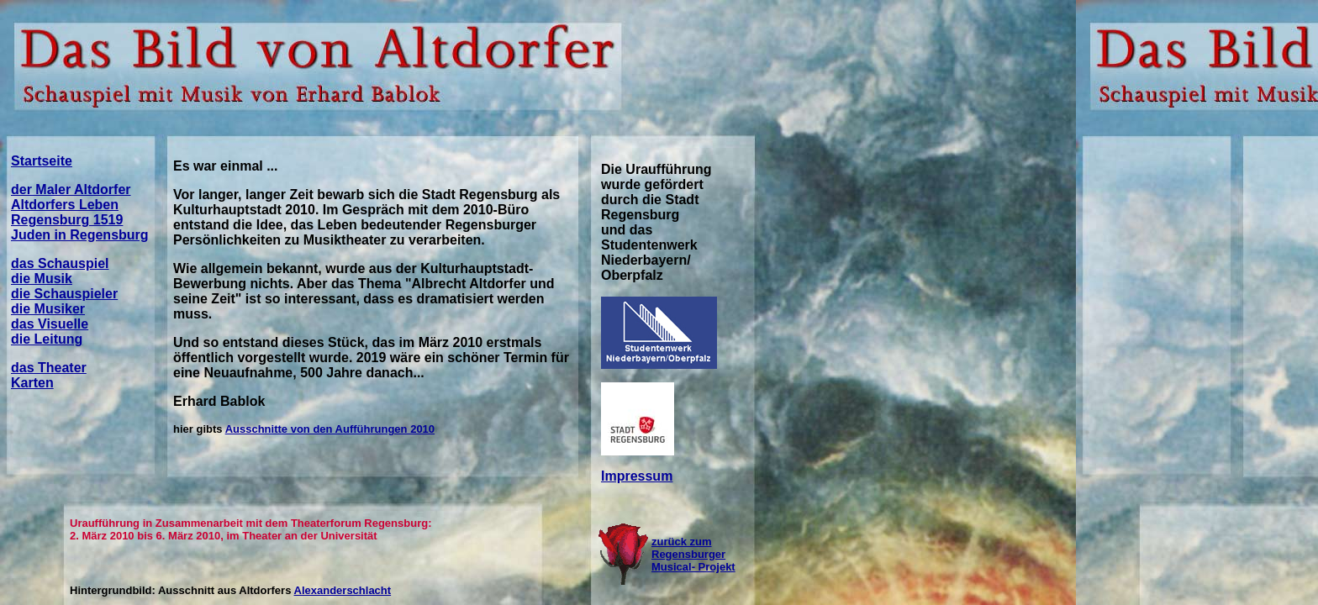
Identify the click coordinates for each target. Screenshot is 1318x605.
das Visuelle (49, 324)
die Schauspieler (64, 294)
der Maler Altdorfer (71, 189)
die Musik (41, 278)
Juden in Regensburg (80, 235)
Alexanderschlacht (343, 590)
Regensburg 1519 (67, 220)
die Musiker (48, 309)
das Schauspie (58, 263)
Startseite (41, 161)
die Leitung (46, 339)
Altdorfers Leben (65, 204)
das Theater (49, 367)
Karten (32, 383)
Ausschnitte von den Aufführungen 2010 (330, 429)
